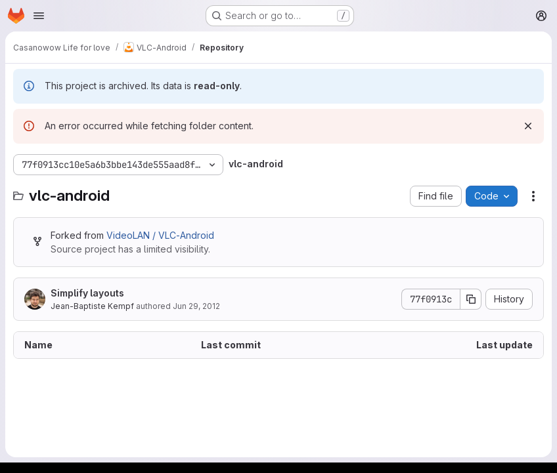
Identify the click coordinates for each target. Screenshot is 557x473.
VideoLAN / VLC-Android (160, 235)
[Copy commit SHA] (470, 299)
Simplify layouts (87, 292)
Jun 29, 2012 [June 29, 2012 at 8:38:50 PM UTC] (196, 306)
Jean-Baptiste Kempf (92, 306)
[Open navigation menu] (38, 15)
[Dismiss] (528, 126)
